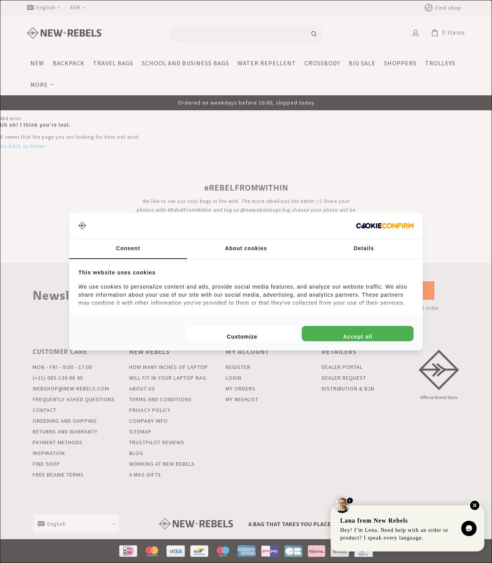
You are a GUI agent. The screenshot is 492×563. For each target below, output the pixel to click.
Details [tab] (364, 248)
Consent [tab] (128, 248)
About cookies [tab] (246, 248)
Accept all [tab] (357, 337)
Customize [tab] (242, 337)
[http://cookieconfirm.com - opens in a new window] (385, 226)
